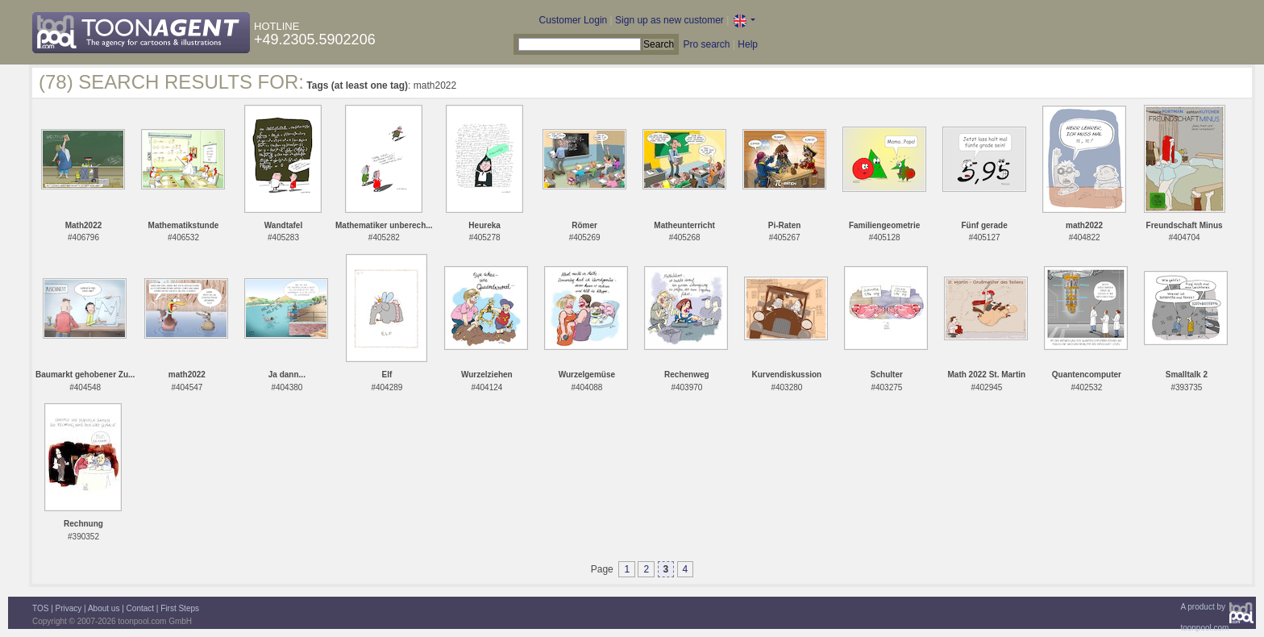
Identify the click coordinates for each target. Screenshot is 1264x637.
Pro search (706, 44)
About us (103, 608)
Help (748, 44)
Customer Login (573, 20)
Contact (140, 608)
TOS (40, 608)
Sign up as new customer (669, 20)
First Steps (179, 608)
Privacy (69, 608)
